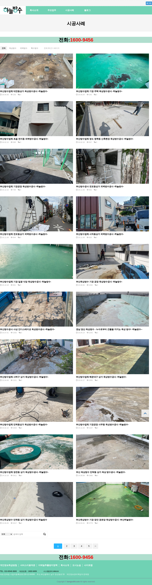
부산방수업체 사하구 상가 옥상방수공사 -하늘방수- (24, 377)
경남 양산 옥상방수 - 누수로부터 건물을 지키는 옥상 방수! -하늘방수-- (109, 329)
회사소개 (34, 10)
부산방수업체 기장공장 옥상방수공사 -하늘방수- (23, 186)
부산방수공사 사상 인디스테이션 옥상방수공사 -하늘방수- (27, 329)
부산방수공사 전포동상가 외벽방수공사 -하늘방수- (100, 186)
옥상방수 (12, 48)
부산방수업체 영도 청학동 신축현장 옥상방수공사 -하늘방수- (105, 139)
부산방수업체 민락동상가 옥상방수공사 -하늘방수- (24, 424)
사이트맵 (88, 565)
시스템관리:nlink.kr (51, 571)
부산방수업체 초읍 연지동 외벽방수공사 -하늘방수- (24, 139)
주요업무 (52, 10)
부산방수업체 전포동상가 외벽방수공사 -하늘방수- (24, 234)
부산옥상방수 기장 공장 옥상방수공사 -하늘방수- (99, 281)
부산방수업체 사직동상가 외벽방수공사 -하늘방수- (100, 234)
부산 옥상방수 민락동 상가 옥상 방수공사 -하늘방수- (101, 472)
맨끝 (95, 546)
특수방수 (34, 48)
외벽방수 (23, 48)
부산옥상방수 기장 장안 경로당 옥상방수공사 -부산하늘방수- (105, 520)
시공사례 (69, 10)
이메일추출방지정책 (47, 565)
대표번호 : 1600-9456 (28, 571)
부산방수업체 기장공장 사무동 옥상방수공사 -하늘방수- (102, 424)
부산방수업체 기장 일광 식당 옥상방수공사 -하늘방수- (25, 281)
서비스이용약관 (27, 565)
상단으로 (145, 413)
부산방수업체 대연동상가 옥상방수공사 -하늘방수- (24, 91)
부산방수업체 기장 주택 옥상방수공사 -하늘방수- (99, 91)
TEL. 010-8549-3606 (8, 571)
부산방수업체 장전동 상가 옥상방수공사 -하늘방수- (24, 472)
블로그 (87, 10)
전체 (3, 48)
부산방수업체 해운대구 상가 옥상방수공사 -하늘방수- (101, 377)
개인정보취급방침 (8, 565)
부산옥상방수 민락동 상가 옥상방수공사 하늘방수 (23, 520)
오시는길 (76, 565)
